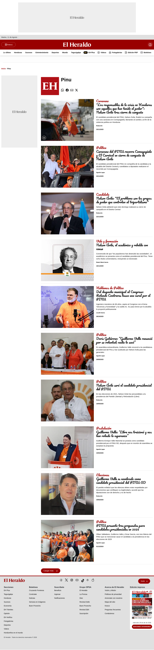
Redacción (99, 126)
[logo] (15, 580)
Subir (144, 581)
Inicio (3, 69)
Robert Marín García (102, 262)
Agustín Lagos (100, 173)
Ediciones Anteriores (142, 627)
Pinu (9, 69)
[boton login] (150, 44)
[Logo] (77, 44)
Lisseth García (100, 313)
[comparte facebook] (67, 90)
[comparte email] (71, 90)
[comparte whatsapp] (62, 90)
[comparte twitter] (76, 90)
